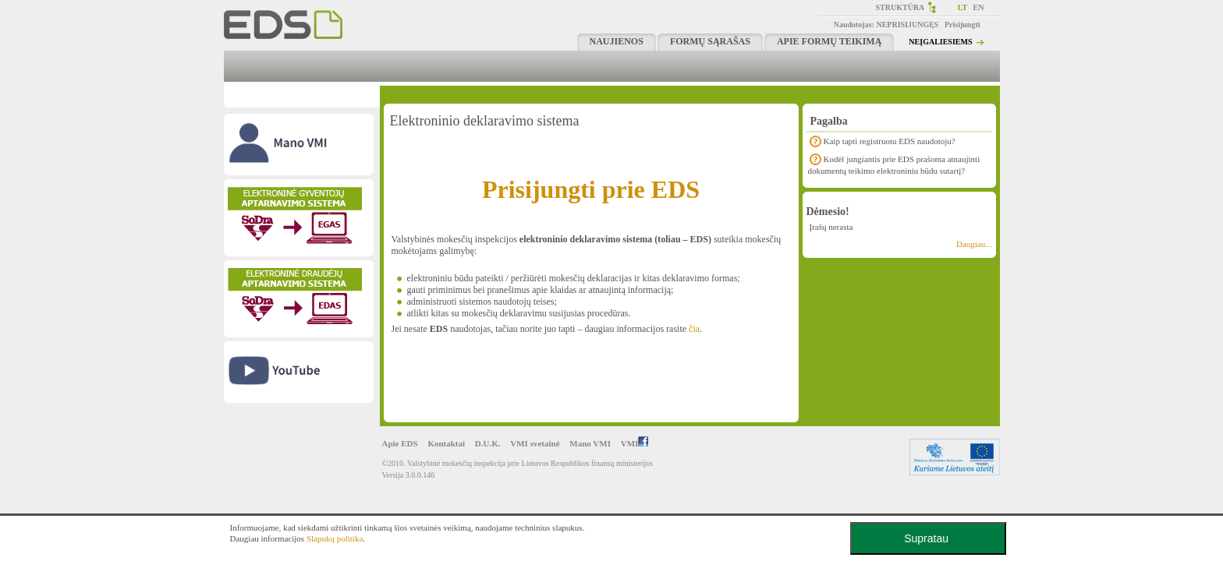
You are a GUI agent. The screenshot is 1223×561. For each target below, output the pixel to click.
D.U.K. (488, 443)
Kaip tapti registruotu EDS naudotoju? (889, 141)
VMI (635, 443)
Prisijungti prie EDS (591, 189)
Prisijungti (962, 24)
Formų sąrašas (710, 41)
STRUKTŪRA (900, 7)
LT (962, 7)
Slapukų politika (335, 538)
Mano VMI (590, 443)
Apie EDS (400, 443)
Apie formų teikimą (829, 41)
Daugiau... (974, 244)
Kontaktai (446, 443)
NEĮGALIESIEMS (940, 41)
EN (978, 7)
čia (694, 328)
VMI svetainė (534, 443)
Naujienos (616, 41)
